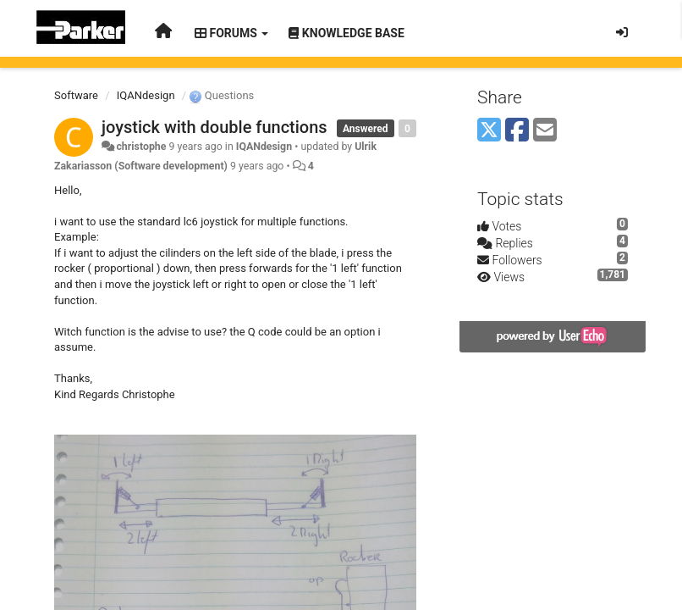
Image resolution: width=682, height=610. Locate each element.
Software (76, 95)
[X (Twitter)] (489, 131)
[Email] (545, 131)
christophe (141, 146)
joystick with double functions (214, 127)
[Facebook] (517, 131)
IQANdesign (146, 95)
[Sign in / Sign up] (622, 32)
